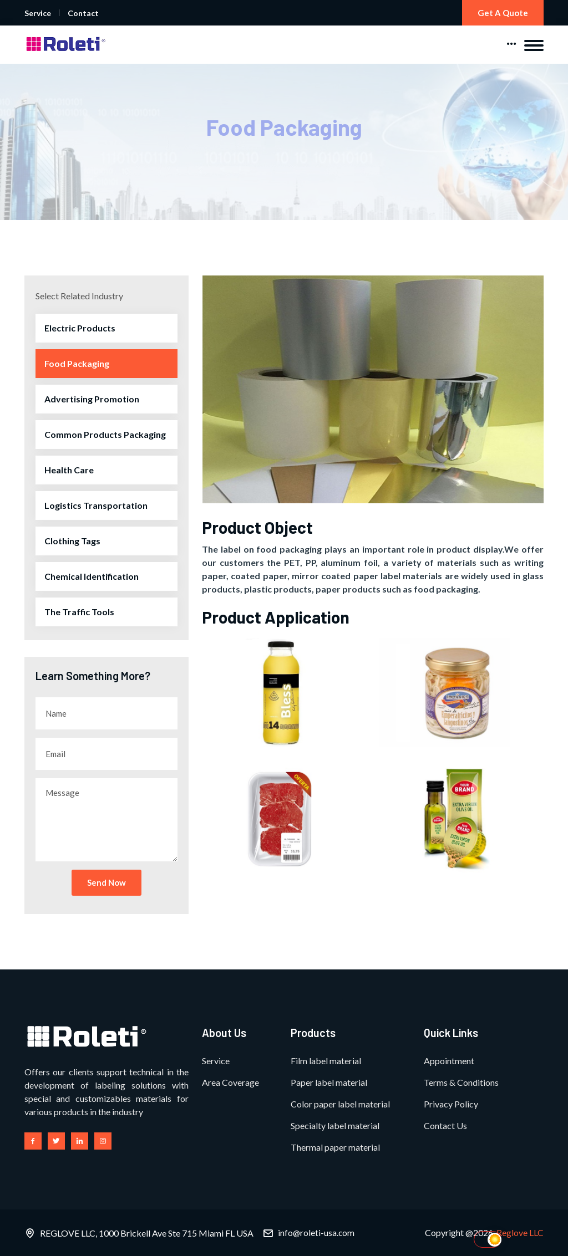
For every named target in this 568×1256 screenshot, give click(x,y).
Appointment (449, 1060)
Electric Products (79, 328)
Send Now (106, 883)
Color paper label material (340, 1104)
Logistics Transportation (96, 506)
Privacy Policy (451, 1104)
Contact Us (445, 1125)
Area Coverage (230, 1082)
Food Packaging (76, 364)
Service (37, 13)
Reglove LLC (520, 1232)
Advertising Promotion (91, 399)
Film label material (326, 1060)
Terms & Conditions (461, 1082)
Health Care (69, 470)
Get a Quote (501, 13)
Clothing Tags (72, 541)
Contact (83, 13)
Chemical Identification (91, 576)
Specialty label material (335, 1125)
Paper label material (329, 1082)
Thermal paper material (335, 1147)
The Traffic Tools (79, 612)
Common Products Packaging (105, 435)
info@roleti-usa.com (317, 1232)
